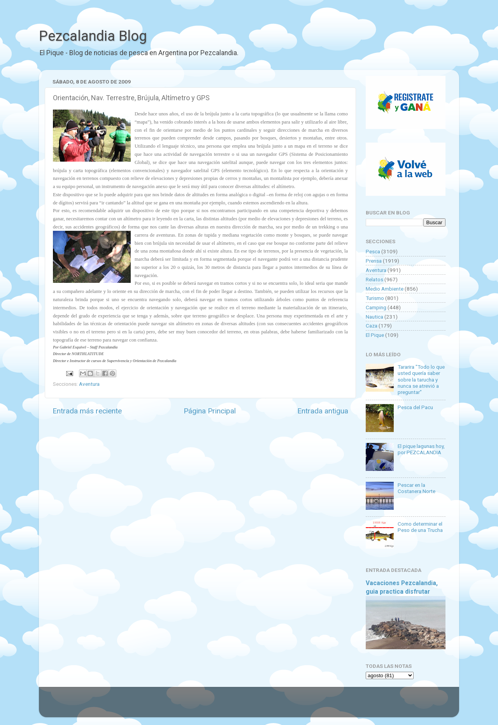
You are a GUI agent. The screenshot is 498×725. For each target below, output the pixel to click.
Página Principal (210, 410)
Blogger (329, 706)
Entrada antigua (322, 410)
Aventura (89, 384)
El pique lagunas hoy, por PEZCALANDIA (421, 449)
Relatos (374, 279)
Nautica (374, 317)
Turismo (375, 298)
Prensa (374, 261)
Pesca (373, 251)
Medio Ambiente (384, 289)
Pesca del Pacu (415, 407)
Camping (376, 307)
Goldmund (263, 706)
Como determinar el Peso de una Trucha (420, 527)
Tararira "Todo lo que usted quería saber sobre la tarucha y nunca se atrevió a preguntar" (421, 379)
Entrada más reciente (87, 410)
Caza (371, 325)
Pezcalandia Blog (93, 36)
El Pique (375, 335)
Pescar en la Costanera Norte (416, 488)
